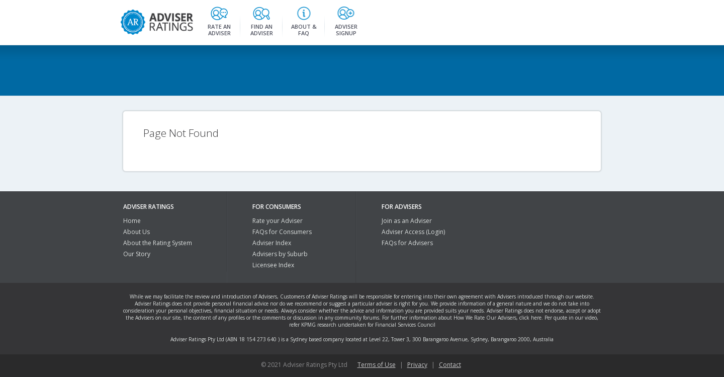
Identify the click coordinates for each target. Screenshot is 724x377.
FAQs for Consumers (282, 232)
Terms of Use (376, 364)
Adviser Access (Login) (413, 232)
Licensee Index (273, 265)
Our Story (136, 254)
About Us (136, 232)
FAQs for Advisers (407, 243)
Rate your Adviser (277, 220)
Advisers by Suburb (280, 254)
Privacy (417, 364)
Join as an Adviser (407, 220)
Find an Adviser (261, 28)
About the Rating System (157, 243)
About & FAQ (304, 28)
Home (132, 220)
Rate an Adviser (219, 28)
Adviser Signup (346, 28)
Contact (450, 364)
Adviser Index (271, 243)
